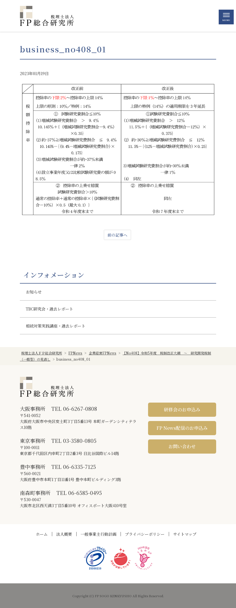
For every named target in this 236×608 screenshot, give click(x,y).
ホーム (42, 534)
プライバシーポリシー (145, 534)
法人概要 (64, 534)
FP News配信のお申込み (182, 428)
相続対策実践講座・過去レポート (55, 326)
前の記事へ (117, 235)
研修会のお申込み (182, 409)
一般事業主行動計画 (98, 534)
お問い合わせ (182, 446)
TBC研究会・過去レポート (49, 309)
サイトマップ (184, 534)
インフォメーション (53, 275)
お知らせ (34, 292)
